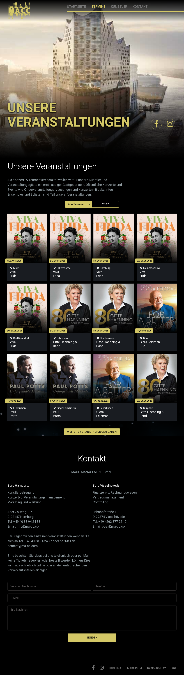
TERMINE (98, 6)
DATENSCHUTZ (156, 668)
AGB (173, 668)
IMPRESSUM (134, 668)
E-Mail (14, 598)
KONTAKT (140, 6)
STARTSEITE (76, 6)
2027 (105, 204)
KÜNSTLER (119, 6)
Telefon (100, 586)
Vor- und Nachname (23, 586)
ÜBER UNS (115, 668)
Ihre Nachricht (19, 609)
